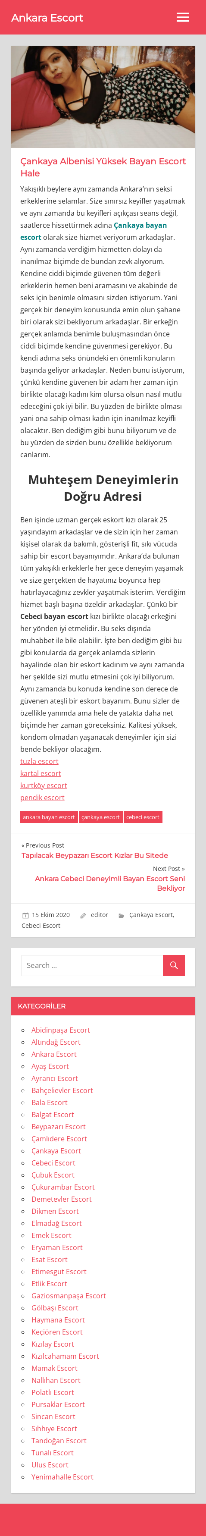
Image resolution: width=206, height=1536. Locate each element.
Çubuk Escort (53, 1175)
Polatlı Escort (52, 1392)
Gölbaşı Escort (54, 1308)
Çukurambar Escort (63, 1187)
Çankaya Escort (151, 915)
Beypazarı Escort (58, 1126)
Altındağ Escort (56, 1042)
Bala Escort (49, 1102)
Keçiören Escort (57, 1332)
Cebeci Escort (41, 925)
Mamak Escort (54, 1368)
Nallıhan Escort (56, 1380)
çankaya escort (100, 817)
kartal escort (40, 773)
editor (99, 915)
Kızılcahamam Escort (65, 1356)
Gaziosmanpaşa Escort (68, 1295)
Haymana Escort (58, 1320)
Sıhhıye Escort (54, 1428)
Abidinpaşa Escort (60, 1030)
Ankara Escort (47, 18)
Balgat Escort (52, 1114)
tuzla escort (39, 761)
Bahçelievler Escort (62, 1090)
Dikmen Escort (55, 1211)
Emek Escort (51, 1235)
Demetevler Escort (61, 1199)
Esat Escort (49, 1259)
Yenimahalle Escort (62, 1477)
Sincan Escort (53, 1416)
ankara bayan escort (49, 817)
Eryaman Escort (57, 1247)
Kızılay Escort (52, 1344)
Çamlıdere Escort (59, 1138)
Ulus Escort (50, 1465)
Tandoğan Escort (59, 1440)
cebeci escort (142, 817)
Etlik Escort (49, 1283)
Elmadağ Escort (56, 1223)
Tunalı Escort (52, 1452)
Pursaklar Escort (58, 1404)
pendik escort (42, 797)
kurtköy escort (43, 785)
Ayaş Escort (50, 1066)
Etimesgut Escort (59, 1271)
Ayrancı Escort (54, 1078)
